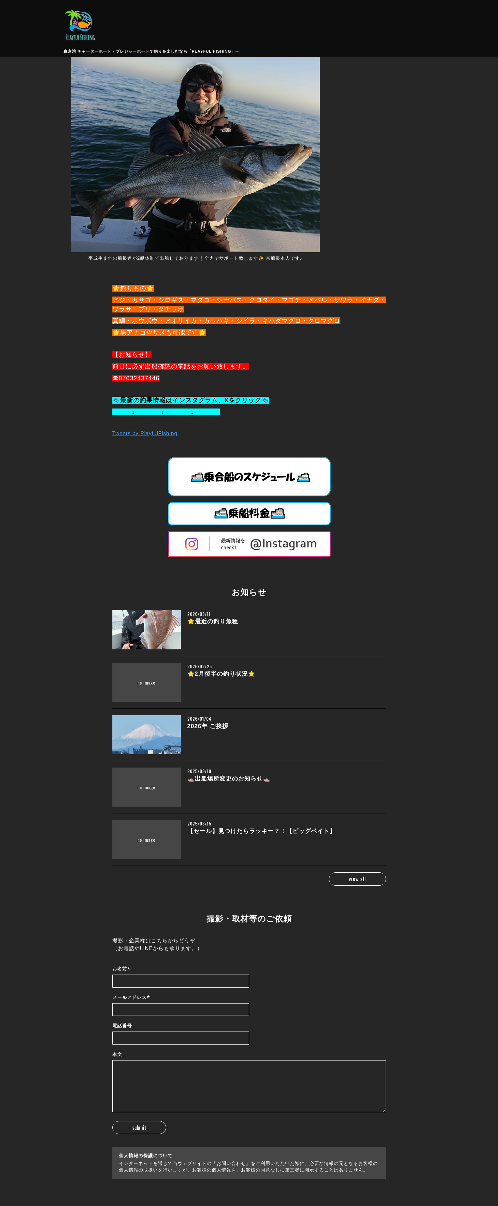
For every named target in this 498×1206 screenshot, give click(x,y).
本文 (117, 1054)
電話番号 (122, 1025)
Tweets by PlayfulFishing (145, 433)
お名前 (121, 969)
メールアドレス (131, 997)
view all (357, 879)
